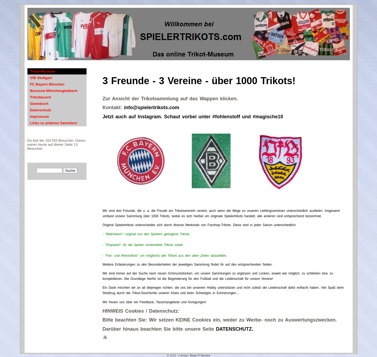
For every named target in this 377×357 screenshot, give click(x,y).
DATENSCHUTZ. (234, 329)
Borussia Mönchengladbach (54, 91)
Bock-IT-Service (200, 355)
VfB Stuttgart (41, 78)
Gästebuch (39, 104)
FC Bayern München (47, 84)
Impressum (39, 117)
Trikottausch (40, 97)
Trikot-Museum (42, 71)
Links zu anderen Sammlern (53, 123)
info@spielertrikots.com (151, 107)
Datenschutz (40, 110)
